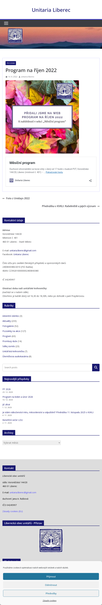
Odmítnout (51, 584)
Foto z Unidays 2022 (16, 198)
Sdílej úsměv (8, 346)
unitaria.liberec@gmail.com (23, 250)
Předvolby (51, 593)
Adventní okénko (10, 315)
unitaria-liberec (27, 76)
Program (11, 63)
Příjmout (51, 576)
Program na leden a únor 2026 (17, 396)
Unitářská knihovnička (13, 351)
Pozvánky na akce (11, 331)
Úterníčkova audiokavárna (15, 356)
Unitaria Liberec (51, 9)
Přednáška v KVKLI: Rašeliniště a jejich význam (71, 206)
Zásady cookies (49, 600)
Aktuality (6, 321)
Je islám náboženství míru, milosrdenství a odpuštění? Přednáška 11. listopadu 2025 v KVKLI (48, 412)
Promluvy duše (9, 341)
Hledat (96, 367)
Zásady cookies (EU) (12, 511)
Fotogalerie (8, 326)
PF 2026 (6, 389)
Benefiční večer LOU (12, 420)
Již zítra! (6, 404)
